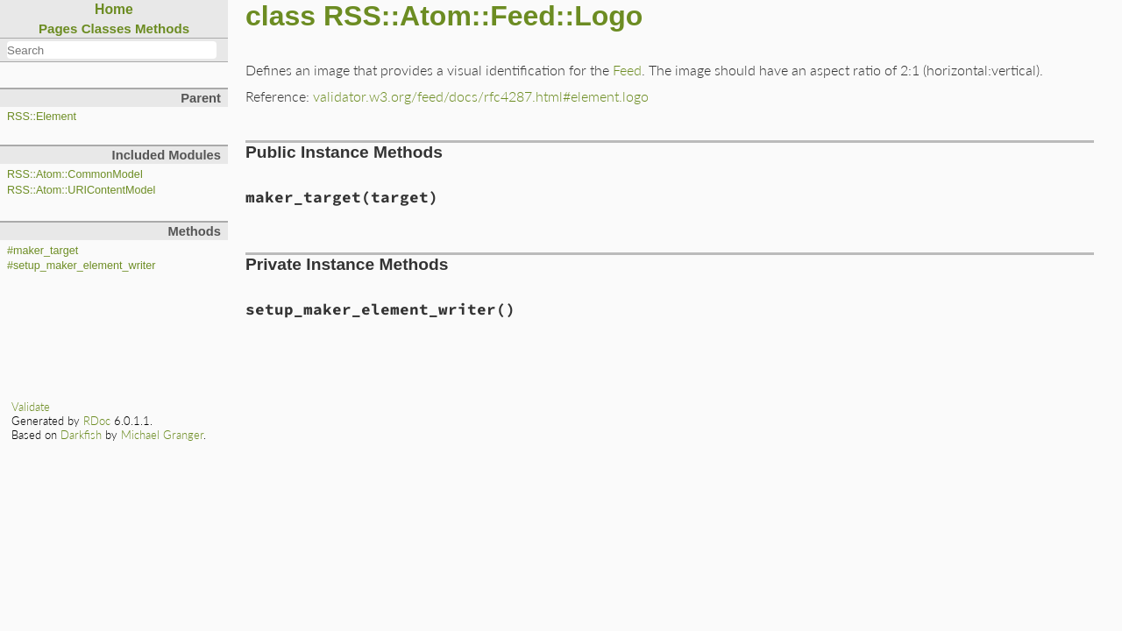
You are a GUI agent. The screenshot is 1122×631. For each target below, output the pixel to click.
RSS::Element (41, 116)
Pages (58, 28)
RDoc (96, 421)
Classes (106, 28)
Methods (162, 28)
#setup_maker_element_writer (81, 265)
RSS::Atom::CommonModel (75, 174)
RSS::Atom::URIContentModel (81, 190)
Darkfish (81, 435)
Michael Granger (162, 435)
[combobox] (112, 50)
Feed (627, 69)
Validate (30, 407)
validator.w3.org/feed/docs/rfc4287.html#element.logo (481, 96)
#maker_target (42, 251)
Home (114, 9)
